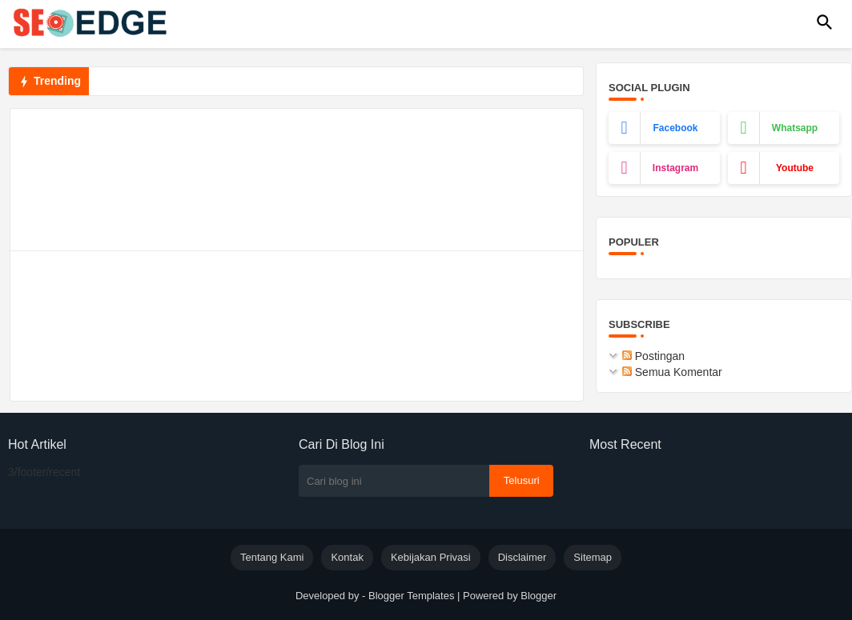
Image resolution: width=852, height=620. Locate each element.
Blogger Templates (411, 596)
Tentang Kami (272, 557)
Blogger (538, 596)
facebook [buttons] (675, 128)
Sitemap (592, 557)
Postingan (653, 356)
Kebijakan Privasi (431, 557)
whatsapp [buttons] (795, 128)
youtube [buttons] (795, 168)
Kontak (347, 557)
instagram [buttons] (675, 168)
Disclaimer (522, 557)
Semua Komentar (672, 372)
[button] (825, 22)
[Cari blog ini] (394, 481)
